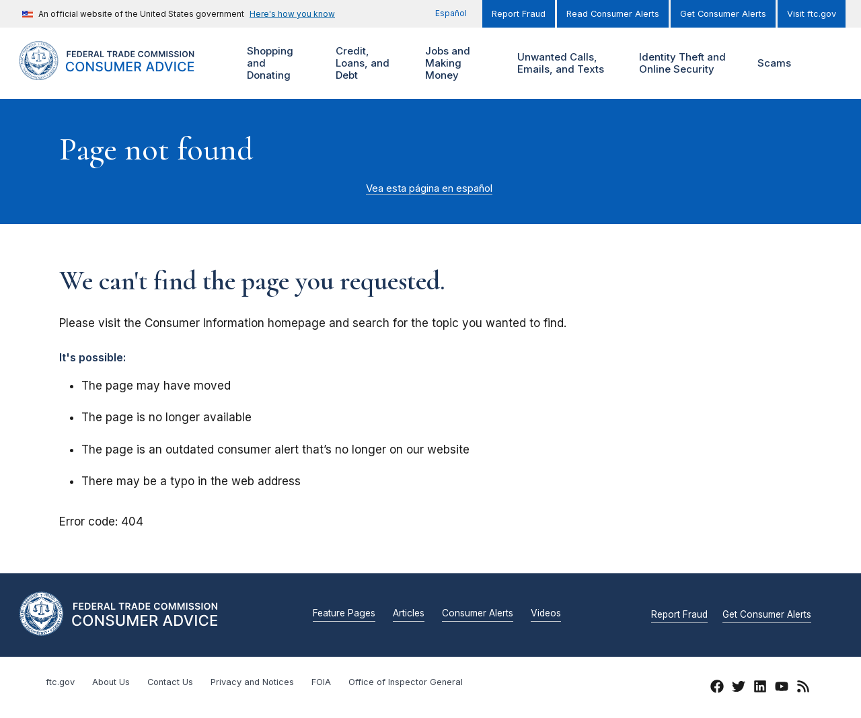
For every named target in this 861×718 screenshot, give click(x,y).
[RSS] (803, 688)
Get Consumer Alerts (723, 14)
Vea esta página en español (429, 188)
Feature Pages (344, 613)
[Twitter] (738, 688)
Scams (774, 63)
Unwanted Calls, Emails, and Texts (569, 63)
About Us (111, 682)
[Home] (121, 72)
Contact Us (170, 682)
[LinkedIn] (760, 688)
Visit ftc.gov (811, 14)
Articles (408, 613)
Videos (546, 613)
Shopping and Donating (277, 63)
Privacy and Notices (252, 682)
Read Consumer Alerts (612, 14)
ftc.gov (60, 682)
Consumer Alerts (477, 613)
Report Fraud (519, 14)
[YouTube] (781, 688)
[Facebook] (717, 688)
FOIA (321, 682)
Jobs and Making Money (451, 63)
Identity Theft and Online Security (685, 63)
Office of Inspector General (405, 682)
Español (451, 13)
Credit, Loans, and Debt (360, 63)
